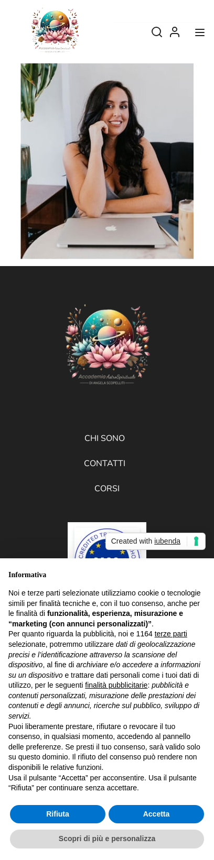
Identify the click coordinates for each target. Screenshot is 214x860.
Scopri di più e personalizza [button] (107, 838)
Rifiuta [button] (57, 814)
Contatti (104, 463)
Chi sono (104, 438)
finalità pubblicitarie (116, 685)
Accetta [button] (156, 814)
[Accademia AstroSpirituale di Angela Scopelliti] (55, 31)
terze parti (171, 634)
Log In (174, 34)
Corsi (107, 488)
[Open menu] (201, 34)
